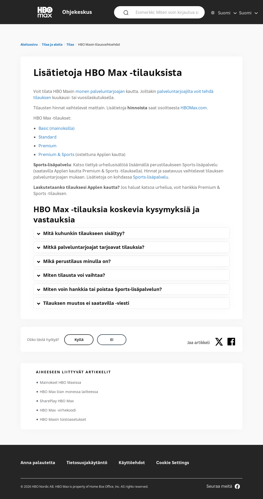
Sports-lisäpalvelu (150, 177)
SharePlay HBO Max (57, 400)
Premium (48, 146)
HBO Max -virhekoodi (58, 410)
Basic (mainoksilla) (56, 128)
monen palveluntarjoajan (100, 91)
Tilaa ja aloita (52, 44)
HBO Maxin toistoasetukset (63, 419)
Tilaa (70, 44)
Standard (48, 137)
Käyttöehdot (132, 462)
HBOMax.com (194, 108)
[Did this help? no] (111, 339)
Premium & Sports (56, 154)
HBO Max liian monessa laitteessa (69, 391)
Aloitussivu (29, 44)
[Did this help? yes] (78, 339)
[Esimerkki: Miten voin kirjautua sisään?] (167, 12)
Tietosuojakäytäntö (87, 462)
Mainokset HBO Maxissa (60, 382)
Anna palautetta (38, 462)
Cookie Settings (172, 462)
